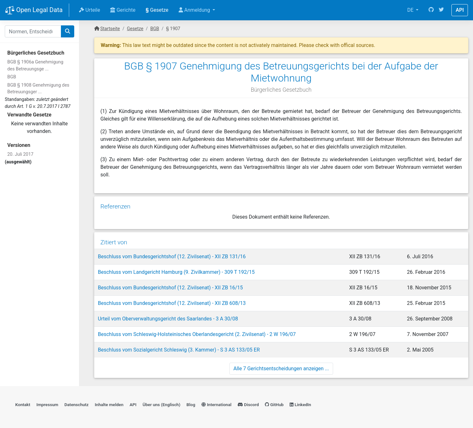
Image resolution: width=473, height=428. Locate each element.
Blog (191, 404)
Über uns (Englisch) (162, 404)
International (216, 404)
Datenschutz (76, 404)
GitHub (274, 404)
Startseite (110, 28)
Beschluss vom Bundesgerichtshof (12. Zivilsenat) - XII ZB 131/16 (172, 257)
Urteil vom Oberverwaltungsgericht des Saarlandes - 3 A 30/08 (168, 319)
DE (411, 10)
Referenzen (116, 206)
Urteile (89, 10)
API (460, 10)
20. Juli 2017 (20, 154)
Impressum (47, 404)
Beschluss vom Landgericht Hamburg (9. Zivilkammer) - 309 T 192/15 (176, 272)
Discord (248, 404)
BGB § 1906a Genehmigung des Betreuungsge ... (35, 65)
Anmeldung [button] (195, 10)
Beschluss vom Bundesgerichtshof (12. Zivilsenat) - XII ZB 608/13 (172, 303)
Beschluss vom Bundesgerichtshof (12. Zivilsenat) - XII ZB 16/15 (170, 288)
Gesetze (157, 10)
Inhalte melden (109, 404)
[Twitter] (441, 10)
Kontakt (22, 404)
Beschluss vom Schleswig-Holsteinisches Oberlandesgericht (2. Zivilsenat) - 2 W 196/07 (197, 334)
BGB (11, 77)
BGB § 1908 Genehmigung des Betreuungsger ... (38, 88)
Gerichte (122, 10)
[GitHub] (431, 10)
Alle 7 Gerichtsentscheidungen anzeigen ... (281, 368)
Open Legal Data (33, 10)
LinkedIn (300, 404)
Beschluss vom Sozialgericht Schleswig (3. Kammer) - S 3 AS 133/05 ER (179, 350)
